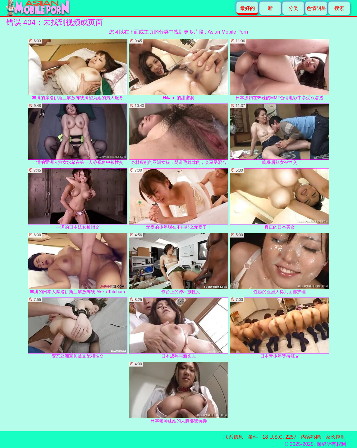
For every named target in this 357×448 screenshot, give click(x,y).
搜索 (339, 8)
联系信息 (233, 437)
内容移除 (311, 437)
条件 (253, 437)
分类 (293, 8)
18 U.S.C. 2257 (279, 437)
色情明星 (316, 8)
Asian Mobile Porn (228, 32)
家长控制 (336, 437)
